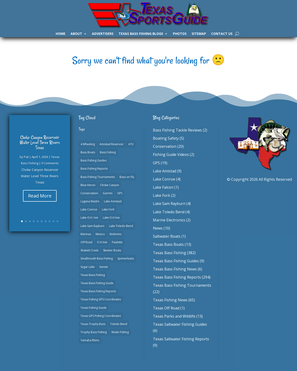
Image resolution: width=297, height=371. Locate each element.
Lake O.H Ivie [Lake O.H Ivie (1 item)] (111, 218)
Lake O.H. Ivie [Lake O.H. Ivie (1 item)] (89, 218)
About (76, 34)
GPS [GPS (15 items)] (119, 193)
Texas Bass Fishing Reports (177, 277)
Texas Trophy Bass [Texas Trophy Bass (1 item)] (93, 324)
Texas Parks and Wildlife (174, 316)
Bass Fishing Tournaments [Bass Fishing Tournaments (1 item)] (98, 177)
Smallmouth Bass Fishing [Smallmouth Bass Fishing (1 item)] (97, 258)
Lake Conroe (164, 179)
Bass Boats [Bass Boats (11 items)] (88, 152)
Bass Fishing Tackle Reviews (177, 130)
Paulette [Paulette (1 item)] (117, 242)
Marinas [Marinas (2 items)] (86, 234)
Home (60, 34)
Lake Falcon (163, 187)
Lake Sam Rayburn (169, 203)
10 (57, 221)
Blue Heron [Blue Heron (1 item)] (88, 185)
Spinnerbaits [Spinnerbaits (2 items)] (125, 258)
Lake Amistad (164, 171)
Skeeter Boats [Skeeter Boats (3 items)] (112, 250)
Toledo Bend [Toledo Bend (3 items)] (118, 324)
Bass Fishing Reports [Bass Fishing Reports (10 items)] (94, 169)
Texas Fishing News (170, 299)
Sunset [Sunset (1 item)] (103, 267)
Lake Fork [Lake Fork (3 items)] (108, 209)
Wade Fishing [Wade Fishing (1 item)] (120, 332)
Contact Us (221, 34)
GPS (156, 162)
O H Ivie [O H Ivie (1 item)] (102, 242)
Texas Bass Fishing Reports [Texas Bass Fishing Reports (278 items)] (98, 291)
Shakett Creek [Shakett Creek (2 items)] (89, 250)
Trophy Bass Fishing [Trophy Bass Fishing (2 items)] (94, 332)
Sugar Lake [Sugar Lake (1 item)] (88, 267)
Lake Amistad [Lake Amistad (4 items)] (113, 201)
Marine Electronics (169, 220)
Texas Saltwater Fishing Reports (181, 338)
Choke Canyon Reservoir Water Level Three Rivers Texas (40, 142)
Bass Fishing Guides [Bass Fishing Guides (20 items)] (94, 160)
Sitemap (199, 34)
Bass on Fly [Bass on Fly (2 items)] (126, 177)
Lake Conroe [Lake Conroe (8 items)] (89, 209)
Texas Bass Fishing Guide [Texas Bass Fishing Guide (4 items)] (97, 283)
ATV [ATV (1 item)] (130, 144)
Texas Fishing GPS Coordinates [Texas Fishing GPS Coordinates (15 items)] (101, 299)
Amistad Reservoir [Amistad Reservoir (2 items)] (112, 144)
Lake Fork (161, 195)
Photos (180, 34)
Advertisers (102, 34)
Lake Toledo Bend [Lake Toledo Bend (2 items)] (121, 226)
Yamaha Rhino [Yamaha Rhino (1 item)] (90, 340)
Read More (40, 196)
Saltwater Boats (167, 236)
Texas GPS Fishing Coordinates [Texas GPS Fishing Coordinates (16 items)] (101, 316)
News (158, 228)
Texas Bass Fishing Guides (176, 260)
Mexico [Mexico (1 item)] (100, 234)
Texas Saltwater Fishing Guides (180, 324)
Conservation (164, 146)
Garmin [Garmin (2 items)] (108, 193)
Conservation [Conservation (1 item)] (89, 193)
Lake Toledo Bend (168, 211)
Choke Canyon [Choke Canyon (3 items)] (109, 185)
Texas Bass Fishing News (175, 269)
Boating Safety (166, 138)
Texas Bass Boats (168, 244)
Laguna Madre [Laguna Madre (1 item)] (90, 201)
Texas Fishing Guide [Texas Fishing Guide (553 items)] (94, 308)
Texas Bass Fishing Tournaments (182, 285)
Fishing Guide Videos (171, 154)
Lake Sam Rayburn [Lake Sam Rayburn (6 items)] (92, 226)
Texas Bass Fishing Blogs (141, 34)
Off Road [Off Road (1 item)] (86, 242)
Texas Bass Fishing (169, 252)
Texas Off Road (166, 308)
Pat (26, 157)
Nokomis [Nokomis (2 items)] (115, 234)
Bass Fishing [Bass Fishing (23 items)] (108, 152)
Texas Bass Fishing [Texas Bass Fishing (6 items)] (93, 275)
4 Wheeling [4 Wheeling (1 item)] (88, 144)
